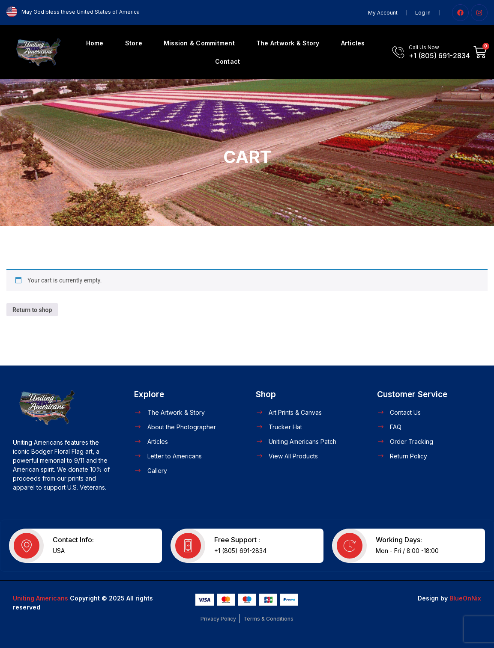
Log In (423, 12)
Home (95, 43)
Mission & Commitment (199, 43)
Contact (227, 61)
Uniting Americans (40, 598)
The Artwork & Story (288, 43)
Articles (353, 43)
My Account (383, 12)
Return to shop (32, 309)
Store (133, 43)
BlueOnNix (465, 598)
